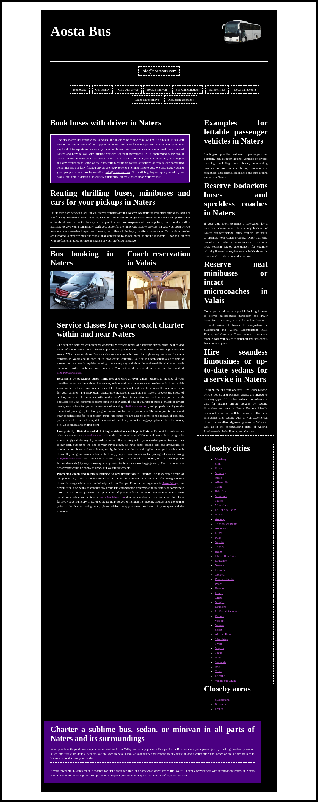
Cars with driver (128, 89)
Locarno (220, 675)
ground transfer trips (95, 435)
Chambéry (221, 639)
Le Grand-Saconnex (227, 611)
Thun (218, 671)
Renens (219, 588)
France (219, 708)
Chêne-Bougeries (225, 555)
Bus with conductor (188, 89)
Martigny (220, 459)
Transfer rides (216, 89)
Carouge (220, 569)
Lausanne (221, 560)
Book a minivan (157, 89)
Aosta (122, 144)
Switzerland (222, 699)
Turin (218, 486)
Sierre (218, 468)
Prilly (218, 583)
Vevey (219, 514)
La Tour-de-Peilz (225, 509)
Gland (218, 652)
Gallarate (220, 662)
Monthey (220, 473)
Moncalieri (221, 505)
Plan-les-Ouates (224, 579)
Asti (217, 666)
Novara (219, 565)
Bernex (219, 616)
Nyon (218, 643)
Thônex (219, 546)
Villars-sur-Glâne (225, 680)
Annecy (220, 519)
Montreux (221, 496)
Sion (218, 463)
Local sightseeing (245, 89)
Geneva (219, 574)
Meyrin (219, 648)
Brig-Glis (220, 491)
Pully (218, 537)
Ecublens (220, 606)
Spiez (218, 629)
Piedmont (221, 704)
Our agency (102, 89)
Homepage (79, 89)
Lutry (218, 532)
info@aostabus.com (159, 71)
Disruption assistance (181, 99)
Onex (218, 597)
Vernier (219, 625)
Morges (219, 602)
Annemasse (222, 528)
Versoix (219, 620)
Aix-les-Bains (223, 634)
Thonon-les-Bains (226, 523)
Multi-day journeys (147, 99)
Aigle (218, 477)
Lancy (219, 593)
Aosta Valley (170, 483)
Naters (219, 500)
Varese (219, 657)
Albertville (221, 482)
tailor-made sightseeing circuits (134, 158)
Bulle (218, 551)
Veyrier (219, 542)
